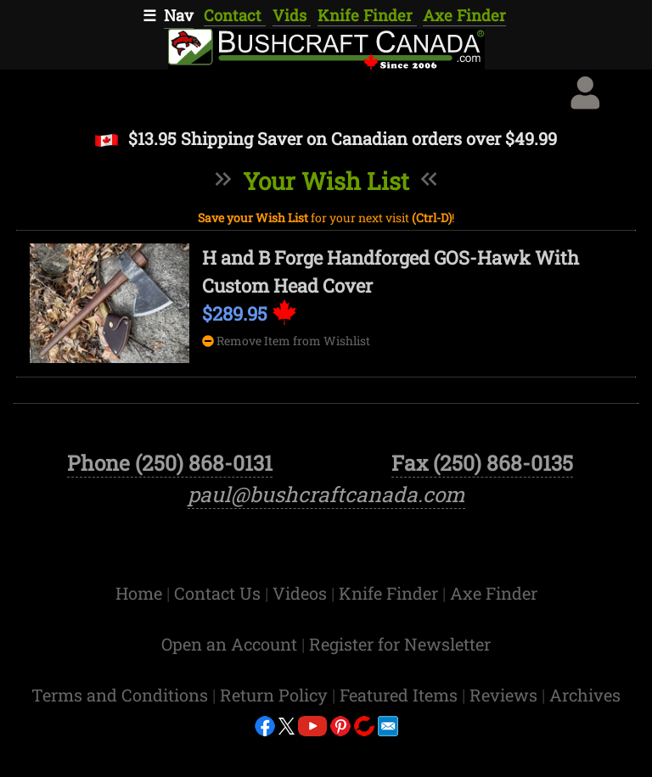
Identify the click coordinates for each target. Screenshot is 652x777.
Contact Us (219, 634)
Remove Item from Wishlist (286, 341)
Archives (585, 735)
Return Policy (276, 735)
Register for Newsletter (400, 685)
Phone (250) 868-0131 (170, 503)
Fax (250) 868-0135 (482, 503)
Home (140, 634)
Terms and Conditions (121, 735)
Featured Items (401, 735)
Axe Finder (464, 15)
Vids (292, 15)
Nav (179, 15)
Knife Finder (367, 15)
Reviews (505, 735)
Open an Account (229, 685)
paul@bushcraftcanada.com (326, 535)
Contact (235, 15)
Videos (302, 634)
